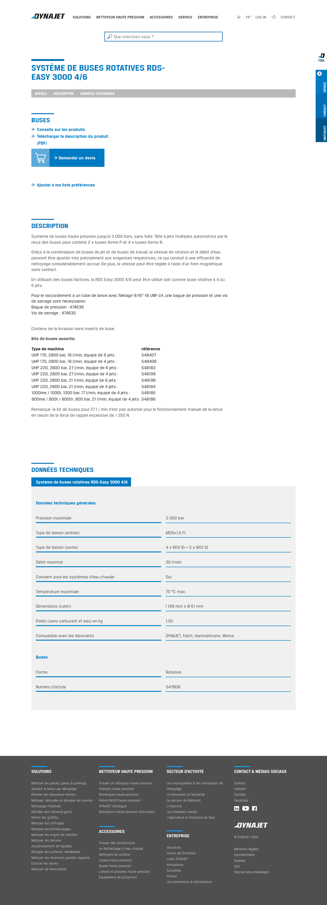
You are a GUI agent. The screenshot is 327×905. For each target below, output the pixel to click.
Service (185, 17)
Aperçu (41, 93)
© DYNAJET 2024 (246, 837)
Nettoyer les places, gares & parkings (58, 783)
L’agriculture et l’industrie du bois (191, 817)
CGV (237, 866)
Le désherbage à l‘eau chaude (121, 848)
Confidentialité (244, 855)
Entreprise (208, 17)
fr (248, 17)
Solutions (82, 17)
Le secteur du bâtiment (184, 800)
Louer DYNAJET (177, 859)
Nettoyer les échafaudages (51, 829)
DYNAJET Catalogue (113, 806)
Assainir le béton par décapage (54, 789)
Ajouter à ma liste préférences (66, 184)
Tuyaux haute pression (115, 860)
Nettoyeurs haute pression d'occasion (127, 812)
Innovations (175, 865)
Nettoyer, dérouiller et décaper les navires (61, 800)
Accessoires (161, 17)
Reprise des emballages (251, 872)
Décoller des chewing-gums (51, 812)
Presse (172, 876)
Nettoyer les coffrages (47, 823)
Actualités (174, 870)
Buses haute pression (115, 866)
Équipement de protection (118, 877)
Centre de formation (181, 853)
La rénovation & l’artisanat (186, 794)
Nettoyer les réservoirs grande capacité (60, 858)
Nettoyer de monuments (49, 869)
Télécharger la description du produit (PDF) (72, 139)
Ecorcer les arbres (44, 863)
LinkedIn (240, 789)
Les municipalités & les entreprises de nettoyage (195, 786)
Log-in (260, 17)
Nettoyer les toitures (46, 840)
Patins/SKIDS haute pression (119, 800)
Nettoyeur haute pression (120, 17)
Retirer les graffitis (45, 817)
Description (64, 93)
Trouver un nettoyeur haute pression (125, 783)
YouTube (240, 794)
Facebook (241, 800)
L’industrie (174, 806)
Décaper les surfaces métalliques (55, 852)
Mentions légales (246, 849)
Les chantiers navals (182, 812)
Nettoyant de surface (114, 854)
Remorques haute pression (119, 794)
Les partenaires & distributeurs (189, 882)
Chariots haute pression (116, 789)
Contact (288, 17)
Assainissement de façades (51, 846)
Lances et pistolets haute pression (124, 871)
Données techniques (97, 93)
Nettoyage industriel (46, 806)
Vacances (174, 847)
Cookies (239, 860)
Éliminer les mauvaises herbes (53, 794)
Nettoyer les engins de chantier (54, 835)
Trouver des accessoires (117, 843)
